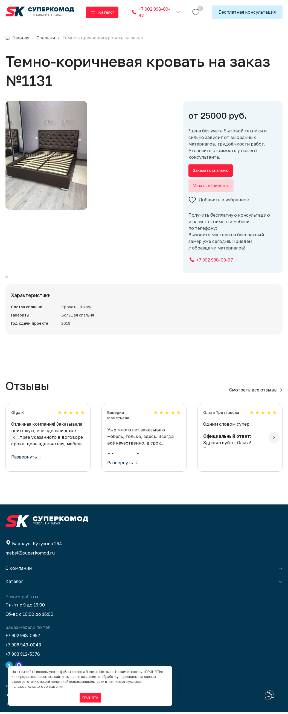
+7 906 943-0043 (23, 646)
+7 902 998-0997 (22, 637)
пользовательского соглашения (37, 686)
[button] (14, 439)
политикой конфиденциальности (77, 682)
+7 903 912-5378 (22, 656)
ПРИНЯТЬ (90, 698)
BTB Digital (70, 706)
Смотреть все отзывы (256, 391)
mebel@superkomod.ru (30, 555)
